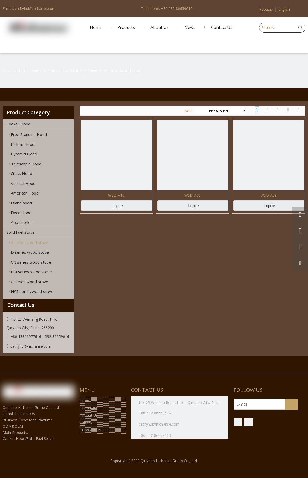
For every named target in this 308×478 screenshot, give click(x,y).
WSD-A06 (192, 195)
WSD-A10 (116, 195)
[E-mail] (254, 404)
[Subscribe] (291, 404)
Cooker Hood (40, 124)
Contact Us (91, 429)
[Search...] (277, 27)
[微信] (248, 422)
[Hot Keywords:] (300, 27)
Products (89, 408)
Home (87, 400)
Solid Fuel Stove (40, 232)
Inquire (117, 206)
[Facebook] (238, 422)
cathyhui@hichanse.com (159, 424)
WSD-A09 (269, 195)
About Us (90, 415)
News (87, 422)
